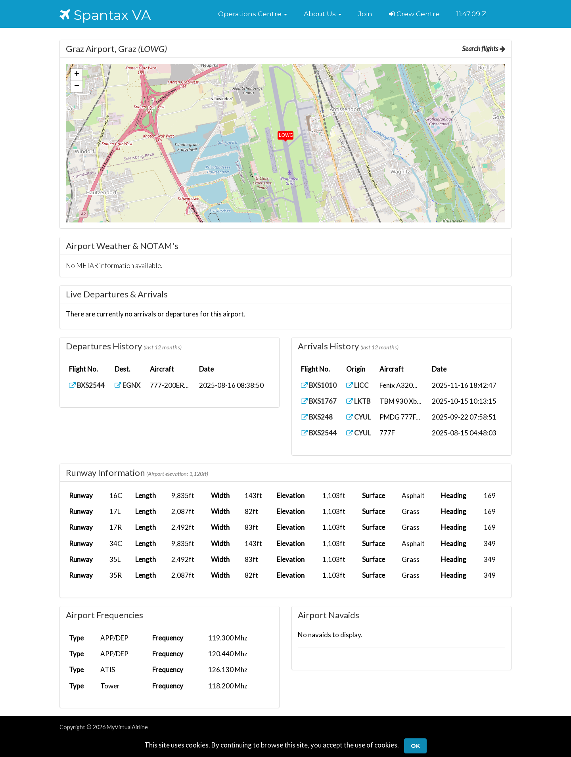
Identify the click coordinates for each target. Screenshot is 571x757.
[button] (252, 14)
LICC (358, 385)
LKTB (359, 401)
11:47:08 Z (471, 14)
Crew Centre (414, 14)
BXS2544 (87, 385)
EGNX (128, 385)
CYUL (359, 417)
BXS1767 (319, 401)
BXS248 (317, 417)
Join (365, 14)
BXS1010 (319, 385)
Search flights (483, 48)
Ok (415, 745)
